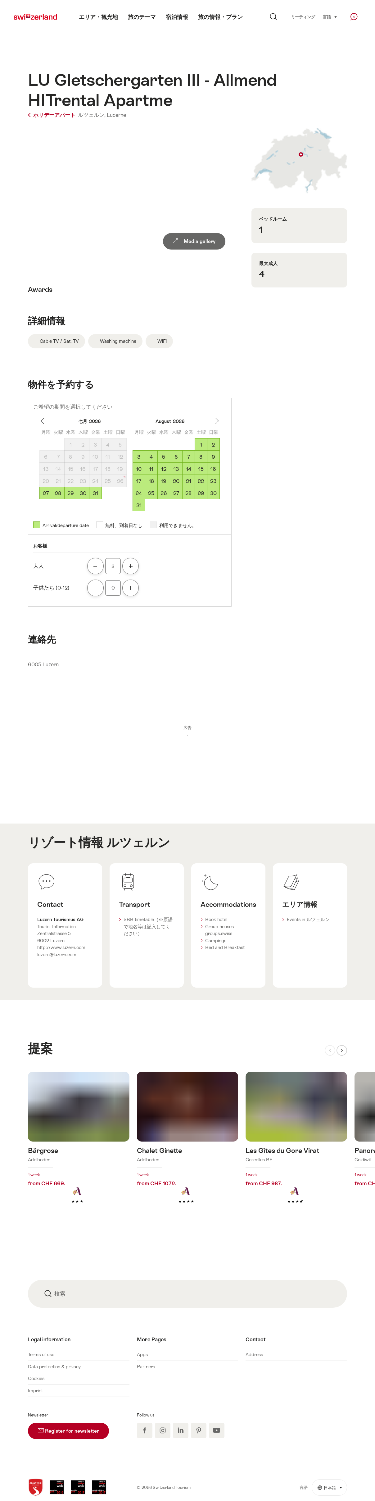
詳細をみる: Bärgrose (78, 1147)
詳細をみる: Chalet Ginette (187, 1147)
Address (254, 1354)
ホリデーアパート (52, 115)
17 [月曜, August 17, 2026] (138, 481)
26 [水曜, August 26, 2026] (163, 493)
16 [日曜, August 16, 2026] (213, 469)
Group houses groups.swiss (219, 930)
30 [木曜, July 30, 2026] (83, 493)
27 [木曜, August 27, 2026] (176, 493)
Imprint (35, 1390)
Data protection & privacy (54, 1366)
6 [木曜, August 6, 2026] (176, 457)
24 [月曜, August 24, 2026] (139, 493)
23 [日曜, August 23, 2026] (213, 481)
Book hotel (216, 919)
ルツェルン (138, 842)
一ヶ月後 (46, 421)
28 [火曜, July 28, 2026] (58, 493)
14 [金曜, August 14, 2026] (188, 469)
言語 (330, 16)
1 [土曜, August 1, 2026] (201, 445)
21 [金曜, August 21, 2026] (188, 481)
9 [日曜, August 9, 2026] (213, 457)
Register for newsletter (73, 1428)
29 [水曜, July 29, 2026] (70, 493)
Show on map (299, 161)
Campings (215, 940)
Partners (146, 1366)
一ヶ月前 (213, 421)
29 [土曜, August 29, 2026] (201, 493)
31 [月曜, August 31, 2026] (139, 505)
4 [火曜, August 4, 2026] (151, 457)
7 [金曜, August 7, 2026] (188, 457)
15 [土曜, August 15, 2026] (201, 469)
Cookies (36, 1378)
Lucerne (116, 115)
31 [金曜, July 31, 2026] (95, 493)
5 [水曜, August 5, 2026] (163, 457)
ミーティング (303, 17)
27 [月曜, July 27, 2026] (46, 493)
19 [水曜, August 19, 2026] (163, 481)
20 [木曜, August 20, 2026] (176, 481)
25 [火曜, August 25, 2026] (151, 493)
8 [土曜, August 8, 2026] (200, 457)
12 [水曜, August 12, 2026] (163, 469)
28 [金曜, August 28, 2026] (188, 493)
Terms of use (41, 1354)
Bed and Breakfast (225, 947)
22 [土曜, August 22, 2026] (201, 481)
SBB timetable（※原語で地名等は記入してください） (148, 926)
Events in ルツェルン (308, 919)
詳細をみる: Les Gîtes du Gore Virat (296, 1147)
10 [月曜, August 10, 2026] (139, 469)
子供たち (51, 588)
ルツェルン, (92, 115)
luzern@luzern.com (56, 954)
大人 (38, 566)
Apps (142, 1354)
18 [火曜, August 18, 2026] (151, 481)
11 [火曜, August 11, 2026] (151, 469)
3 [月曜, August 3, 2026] (138, 457)
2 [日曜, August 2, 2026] (213, 445)
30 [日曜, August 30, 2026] (213, 493)
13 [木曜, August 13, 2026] (176, 469)
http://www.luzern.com (61, 947)
